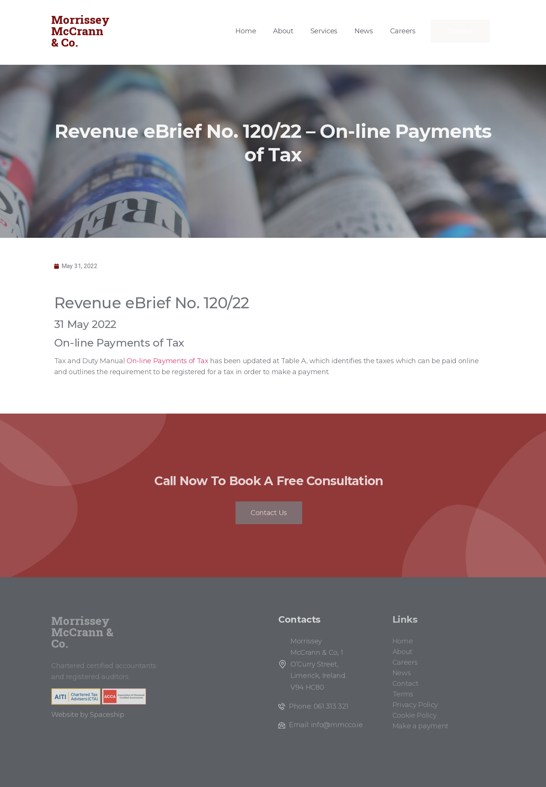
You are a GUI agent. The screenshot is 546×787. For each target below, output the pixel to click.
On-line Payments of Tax (168, 361)
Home (245, 31)
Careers (403, 31)
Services (324, 31)
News (364, 31)
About (283, 31)
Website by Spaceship (87, 714)
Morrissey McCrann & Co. (80, 31)
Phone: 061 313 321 (318, 706)
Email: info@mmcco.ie (326, 725)
